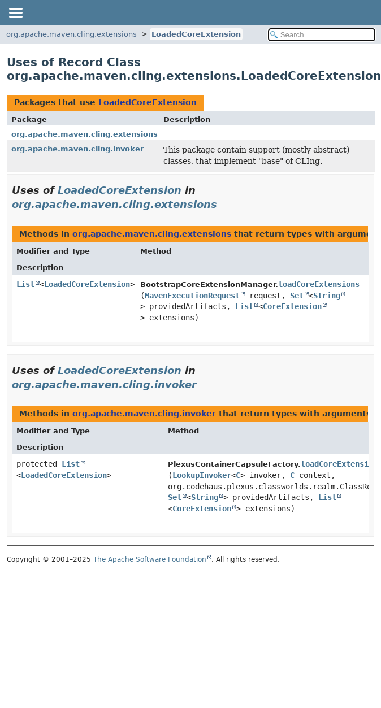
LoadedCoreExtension (196, 34)
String (326, 295)
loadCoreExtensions (319, 284)
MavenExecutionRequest (192, 295)
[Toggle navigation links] (15, 12)
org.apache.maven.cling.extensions (71, 34)
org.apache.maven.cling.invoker (77, 149)
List (25, 284)
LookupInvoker (201, 475)
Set (297, 295)
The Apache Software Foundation (149, 559)
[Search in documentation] (321, 34)
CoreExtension (292, 306)
